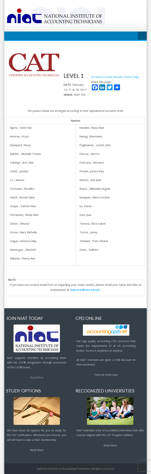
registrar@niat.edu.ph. (85, 290)
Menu (142, 36)
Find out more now (106, 374)
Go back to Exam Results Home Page (115, 77)
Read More (36, 377)
